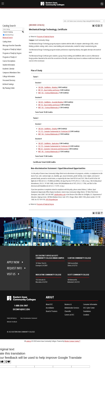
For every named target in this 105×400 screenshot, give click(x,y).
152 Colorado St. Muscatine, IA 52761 (41, 280)
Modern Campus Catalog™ (72, 341)
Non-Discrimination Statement (29, 318)
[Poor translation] (7, 361)
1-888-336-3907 (21, 305)
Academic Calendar (8, 68)
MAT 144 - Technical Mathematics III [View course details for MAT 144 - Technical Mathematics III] (49, 134)
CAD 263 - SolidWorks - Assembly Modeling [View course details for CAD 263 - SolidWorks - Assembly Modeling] (50, 102)
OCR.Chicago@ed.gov (52, 199)
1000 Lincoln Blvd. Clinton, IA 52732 (73, 264)
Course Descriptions (9, 61)
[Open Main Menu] (2, 3)
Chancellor (68, 311)
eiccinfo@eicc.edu (21, 309)
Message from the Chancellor (12, 45)
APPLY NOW (13, 262)
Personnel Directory (9, 80)
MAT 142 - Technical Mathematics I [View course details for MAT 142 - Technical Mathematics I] (48, 93)
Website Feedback (12, 322)
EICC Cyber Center (89, 307)
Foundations (87, 311)
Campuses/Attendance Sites (11, 72)
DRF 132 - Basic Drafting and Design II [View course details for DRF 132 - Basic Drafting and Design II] (49, 105)
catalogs (28, 341)
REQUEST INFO (14, 268)
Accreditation (50, 307)
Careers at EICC (69, 314)
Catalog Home (7, 41)
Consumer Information (90, 304)
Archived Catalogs (8, 84)
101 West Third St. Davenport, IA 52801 (42, 264)
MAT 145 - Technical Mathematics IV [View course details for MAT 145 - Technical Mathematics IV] (49, 151)
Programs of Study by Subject (12, 49)
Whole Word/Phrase (9, 35)
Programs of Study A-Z (10, 57)
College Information (9, 76)
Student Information (9, 64)
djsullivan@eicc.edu (59, 194)
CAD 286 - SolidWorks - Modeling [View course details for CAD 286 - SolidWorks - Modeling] (48, 87)
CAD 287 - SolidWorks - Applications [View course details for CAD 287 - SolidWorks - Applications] (48, 143)
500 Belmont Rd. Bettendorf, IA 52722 (74, 280)
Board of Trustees (51, 311)
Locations (86, 314)
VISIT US (11, 274)
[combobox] (84, 21)
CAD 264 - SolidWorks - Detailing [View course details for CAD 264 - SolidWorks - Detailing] (47, 129)
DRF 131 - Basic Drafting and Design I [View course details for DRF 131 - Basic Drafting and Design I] (49, 90)
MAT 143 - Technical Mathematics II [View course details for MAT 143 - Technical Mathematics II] (48, 107)
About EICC (49, 304)
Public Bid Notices (12, 318)
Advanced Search (8, 37)
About (50, 297)
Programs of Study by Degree (12, 53)
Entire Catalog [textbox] (6, 29)
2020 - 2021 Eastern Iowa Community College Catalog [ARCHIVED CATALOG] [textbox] (82, 21)
